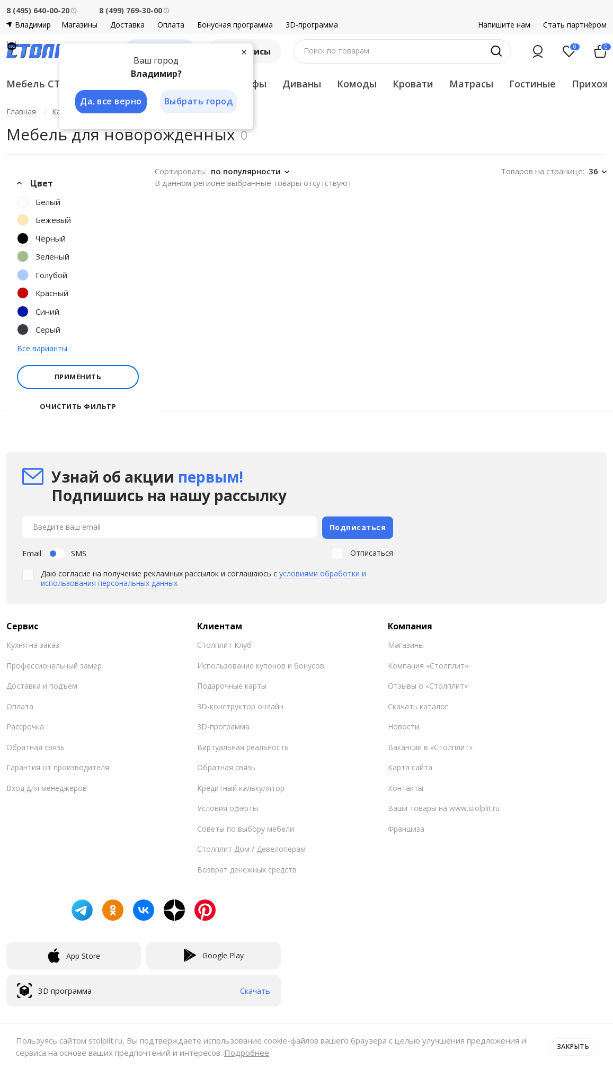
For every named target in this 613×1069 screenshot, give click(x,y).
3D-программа (312, 25)
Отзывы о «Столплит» (428, 685)
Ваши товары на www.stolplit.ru (444, 807)
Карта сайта (410, 766)
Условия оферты (227, 807)
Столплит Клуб (224, 644)
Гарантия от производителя (57, 766)
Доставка (127, 25)
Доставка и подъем (41, 685)
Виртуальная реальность (243, 746)
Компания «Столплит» (428, 664)
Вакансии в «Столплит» (430, 746)
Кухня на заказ (32, 644)
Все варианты (42, 348)
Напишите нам (504, 25)
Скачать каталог (418, 705)
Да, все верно (110, 102)
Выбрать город (199, 102)
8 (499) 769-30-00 (130, 10)
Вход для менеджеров (46, 786)
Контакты (405, 786)
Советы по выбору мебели (245, 827)
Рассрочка (25, 725)
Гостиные (532, 83)
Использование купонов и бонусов (260, 664)
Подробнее (253, 1052)
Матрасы (471, 83)
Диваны (301, 83)
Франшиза (406, 827)
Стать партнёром (575, 25)
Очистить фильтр (78, 406)
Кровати (413, 83)
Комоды (357, 83)
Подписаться (358, 526)
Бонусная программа (235, 25)
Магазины (79, 25)
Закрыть (572, 1046)
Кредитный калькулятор (241, 786)
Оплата (170, 25)
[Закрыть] (244, 51)
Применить (78, 376)
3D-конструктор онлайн (240, 705)
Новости (403, 725)
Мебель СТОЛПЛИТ (55, 83)
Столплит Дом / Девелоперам (251, 848)
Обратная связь (35, 746)
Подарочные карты (231, 685)
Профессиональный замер (54, 664)
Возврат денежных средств (247, 868)
